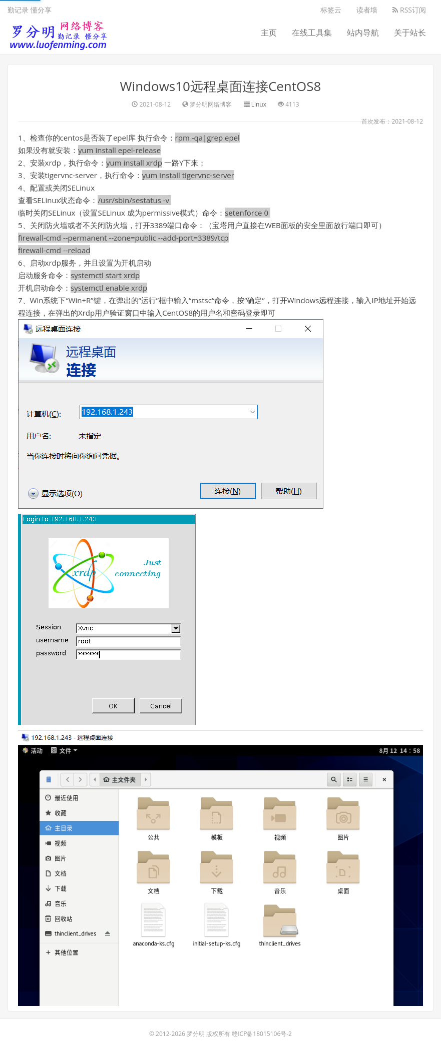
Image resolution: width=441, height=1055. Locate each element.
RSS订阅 (409, 10)
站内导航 (363, 32)
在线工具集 (312, 32)
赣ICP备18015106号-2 (262, 1033)
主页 (269, 32)
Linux (258, 104)
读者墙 (366, 10)
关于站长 (410, 32)
